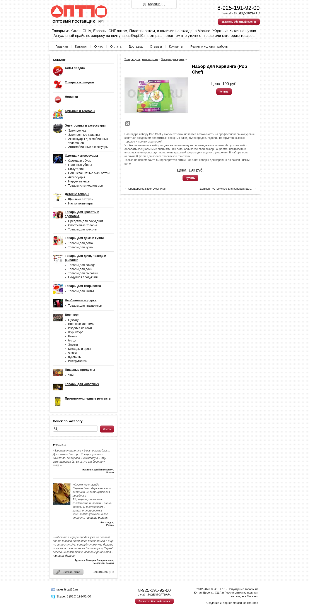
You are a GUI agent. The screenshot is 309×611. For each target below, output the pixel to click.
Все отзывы (100, 571)
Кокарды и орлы (79, 348)
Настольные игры (80, 203)
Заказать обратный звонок (238, 21)
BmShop (252, 602)
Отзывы (156, 46)
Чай (71, 375)
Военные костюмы (81, 324)
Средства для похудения (86, 221)
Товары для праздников (85, 305)
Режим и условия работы (209, 46)
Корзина (154, 4)
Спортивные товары (82, 225)
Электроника (77, 130)
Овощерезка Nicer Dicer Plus (147, 188)
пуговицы (75, 357)
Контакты (176, 46)
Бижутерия (76, 169)
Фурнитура (76, 332)
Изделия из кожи (80, 328)
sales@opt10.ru (135, 36)
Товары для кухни (81, 247)
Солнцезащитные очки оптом (89, 173)
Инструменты (77, 361)
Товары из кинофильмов (85, 185)
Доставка (136, 46)
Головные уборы (80, 164)
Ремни (72, 336)
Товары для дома (80, 243)
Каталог (81, 46)
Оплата (115, 46)
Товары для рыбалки (83, 273)
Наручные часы (79, 181)
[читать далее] (96, 517)
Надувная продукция (83, 277)
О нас (98, 46)
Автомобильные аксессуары (88, 147)
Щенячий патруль (80, 199)
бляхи (72, 340)
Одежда (74, 320)
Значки (73, 344)
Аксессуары (76, 177)
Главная (62, 46)
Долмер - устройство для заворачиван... (226, 188)
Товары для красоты (82, 229)
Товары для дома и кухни (141, 59)
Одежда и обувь (79, 160)
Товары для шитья (81, 291)
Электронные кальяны (84, 134)
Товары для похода (82, 265)
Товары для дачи (80, 269)
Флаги (72, 353)
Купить (224, 91)
